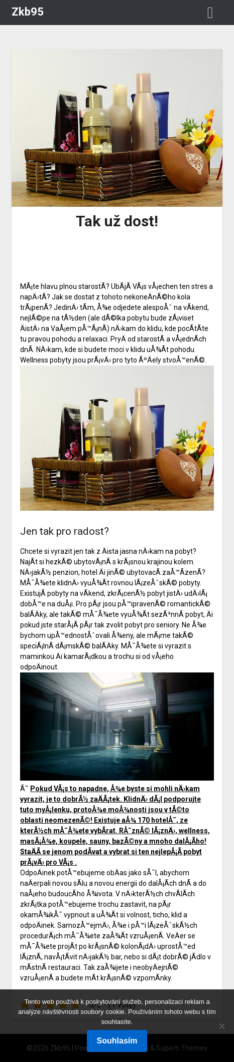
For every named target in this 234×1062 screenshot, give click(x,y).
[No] (221, 1026)
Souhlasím (117, 1040)
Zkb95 (28, 12)
